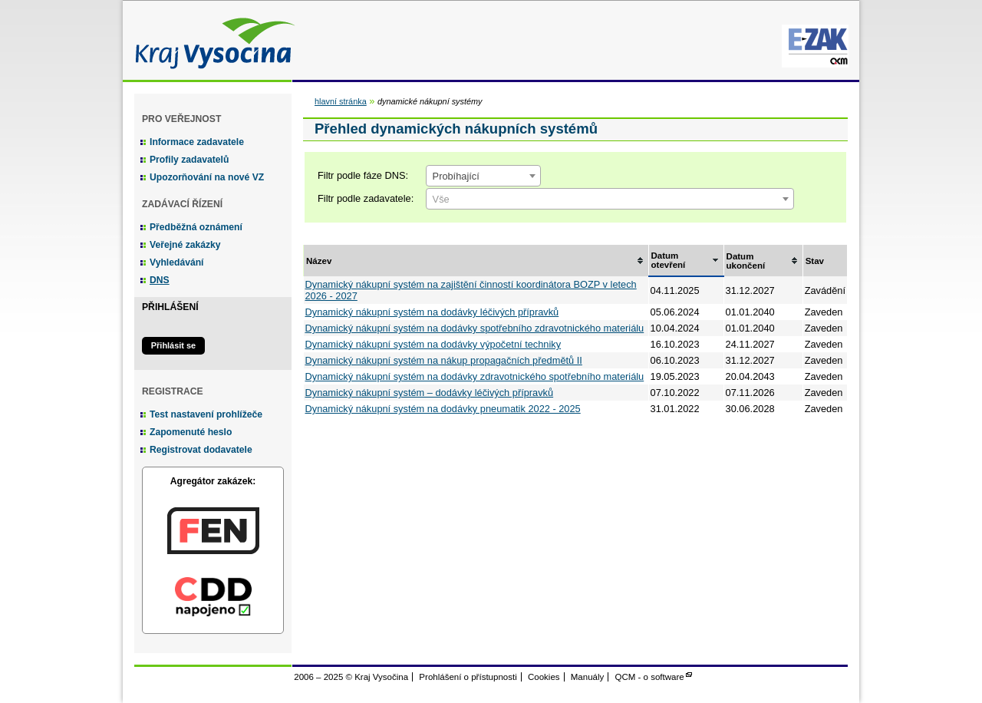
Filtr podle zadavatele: (366, 198)
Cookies (544, 677)
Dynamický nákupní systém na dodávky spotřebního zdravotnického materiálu (474, 328)
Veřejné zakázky (185, 244)
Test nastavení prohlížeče (206, 414)
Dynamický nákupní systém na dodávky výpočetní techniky (433, 344)
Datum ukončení (746, 261)
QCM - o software (649, 677)
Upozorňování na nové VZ (207, 177)
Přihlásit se (173, 345)
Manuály (588, 677)
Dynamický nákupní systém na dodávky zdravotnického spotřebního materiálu (474, 376)
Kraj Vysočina (211, 40)
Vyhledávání (177, 262)
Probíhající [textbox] (456, 176)
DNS (160, 280)
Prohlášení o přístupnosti (467, 677)
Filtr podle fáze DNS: (363, 175)
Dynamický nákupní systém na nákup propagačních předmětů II (443, 360)
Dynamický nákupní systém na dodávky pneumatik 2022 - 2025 (443, 408)
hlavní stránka (341, 101)
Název (318, 261)
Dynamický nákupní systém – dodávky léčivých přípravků (429, 392)
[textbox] (610, 199)
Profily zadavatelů (189, 159)
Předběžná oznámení (196, 227)
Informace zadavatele (197, 142)
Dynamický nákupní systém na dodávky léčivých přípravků (432, 312)
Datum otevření (668, 260)
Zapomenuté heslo (191, 432)
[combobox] (483, 175)
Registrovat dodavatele (201, 449)
